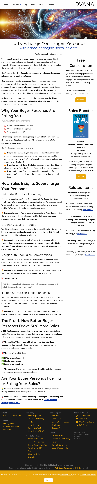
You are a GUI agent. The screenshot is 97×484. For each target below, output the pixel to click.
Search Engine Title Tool (37, 431)
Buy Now (81, 176)
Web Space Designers (64, 468)
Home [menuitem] (5, 4)
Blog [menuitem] (25, 4)
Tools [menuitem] (33, 4)
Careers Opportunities (60, 422)
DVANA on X (82, 425)
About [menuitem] (41, 4)
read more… (88, 209)
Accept (48, 480)
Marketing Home (34, 416)
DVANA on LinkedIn (85, 422)
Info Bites (7, 429)
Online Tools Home (35, 439)
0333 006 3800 (83, 416)
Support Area (57, 428)
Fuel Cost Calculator (36, 442)
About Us (55, 416)
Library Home (8, 423)
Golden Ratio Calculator (37, 445)
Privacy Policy (66, 475)
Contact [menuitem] (51, 4)
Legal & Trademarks (60, 448)
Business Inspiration (11, 426)
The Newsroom (58, 425)
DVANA (78, 468)
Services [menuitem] (15, 4)
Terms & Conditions (88, 475)
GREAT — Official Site (12, 416)
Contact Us (56, 419)
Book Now (80, 99)
